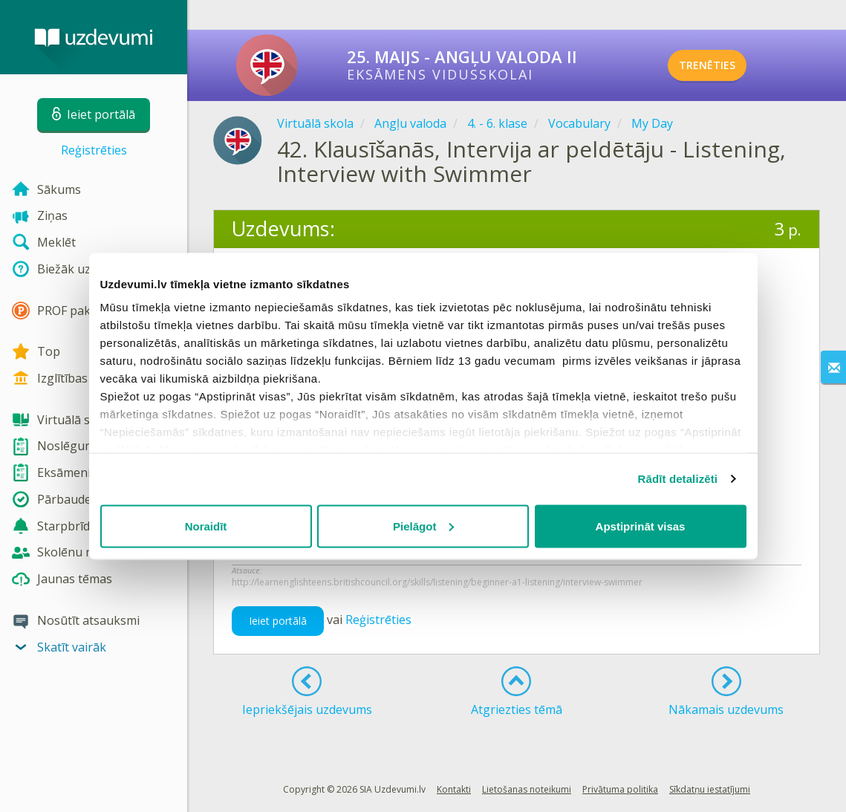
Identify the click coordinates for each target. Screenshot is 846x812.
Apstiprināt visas (641, 525)
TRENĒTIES (727, 65)
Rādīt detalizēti (678, 478)
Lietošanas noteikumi (526, 789)
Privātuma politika (620, 789)
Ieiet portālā (278, 621)
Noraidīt (206, 525)
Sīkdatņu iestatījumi (709, 789)
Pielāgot (423, 525)
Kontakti (454, 789)
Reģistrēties (94, 150)
